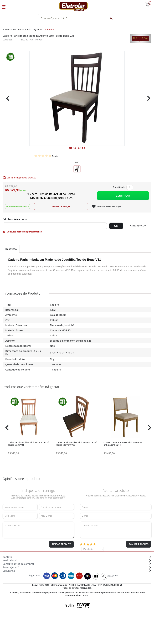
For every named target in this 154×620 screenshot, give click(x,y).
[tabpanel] (77, 98)
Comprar (123, 196)
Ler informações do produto (21, 177)
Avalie (55, 156)
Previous (7, 98)
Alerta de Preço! (63, 207)
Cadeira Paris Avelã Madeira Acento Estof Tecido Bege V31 (28, 444)
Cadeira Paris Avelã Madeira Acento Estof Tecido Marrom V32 (76, 444)
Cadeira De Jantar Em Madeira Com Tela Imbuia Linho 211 (123, 444)
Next (147, 98)
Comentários (38, 530)
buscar (111, 18)
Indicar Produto (61, 545)
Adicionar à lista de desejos (111, 207)
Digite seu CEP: (77, 220)
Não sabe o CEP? (138, 226)
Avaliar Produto (138, 545)
